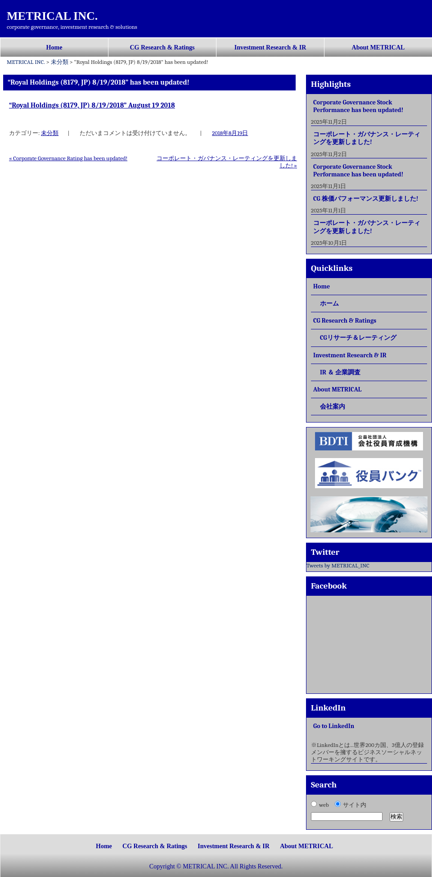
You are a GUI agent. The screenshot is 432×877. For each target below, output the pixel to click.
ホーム (329, 303)
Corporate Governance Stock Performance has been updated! (358, 106)
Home (54, 47)
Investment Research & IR (270, 47)
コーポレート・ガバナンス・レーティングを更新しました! (366, 138)
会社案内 (332, 406)
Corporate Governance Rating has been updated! (68, 158)
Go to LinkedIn (333, 726)
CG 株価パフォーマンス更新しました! (365, 198)
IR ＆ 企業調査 (340, 372)
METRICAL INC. (52, 15)
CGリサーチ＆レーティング (358, 338)
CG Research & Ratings (162, 47)
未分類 (49, 133)
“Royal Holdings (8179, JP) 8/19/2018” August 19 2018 (92, 105)
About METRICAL (378, 47)
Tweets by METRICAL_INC (337, 565)
